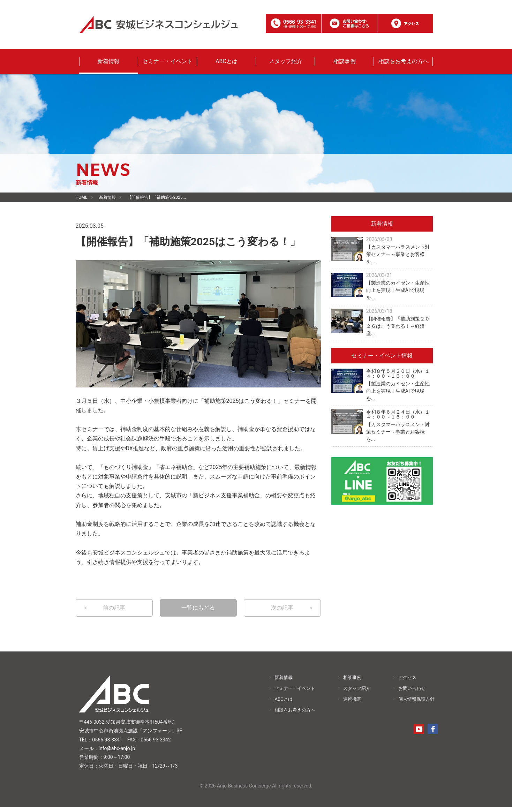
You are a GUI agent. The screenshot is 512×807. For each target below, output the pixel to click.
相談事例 (344, 61)
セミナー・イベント (167, 61)
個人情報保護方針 (416, 699)
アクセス (407, 677)
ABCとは (227, 61)
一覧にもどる (198, 607)
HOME (82, 197)
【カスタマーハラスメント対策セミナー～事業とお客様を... (398, 254)
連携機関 (352, 699)
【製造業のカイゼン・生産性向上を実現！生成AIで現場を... (398, 290)
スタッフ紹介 (285, 61)
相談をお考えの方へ (403, 61)
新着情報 (108, 61)
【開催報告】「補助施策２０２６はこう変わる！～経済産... (398, 326)
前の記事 (114, 607)
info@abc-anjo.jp (117, 748)
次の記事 (282, 607)
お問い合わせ (412, 688)
